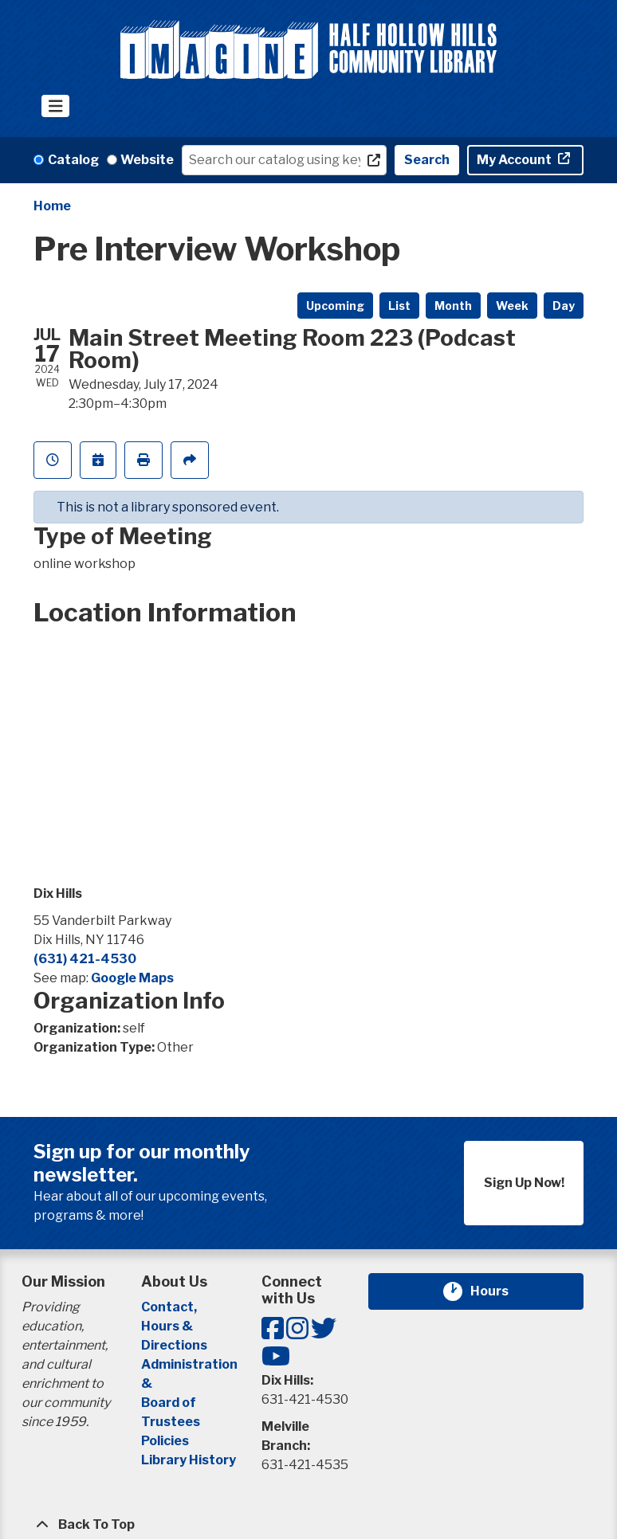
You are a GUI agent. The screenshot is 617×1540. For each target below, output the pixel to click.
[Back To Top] (308, 1525)
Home (52, 206)
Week (512, 305)
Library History (188, 1460)
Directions (174, 1345)
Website (147, 159)
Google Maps (132, 978)
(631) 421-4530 (84, 958)
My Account (515, 159)
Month (453, 305)
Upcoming (335, 305)
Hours (499, 1291)
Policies (165, 1440)
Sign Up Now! (524, 1182)
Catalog (73, 159)
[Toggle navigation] (55, 106)
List (399, 305)
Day (563, 305)
